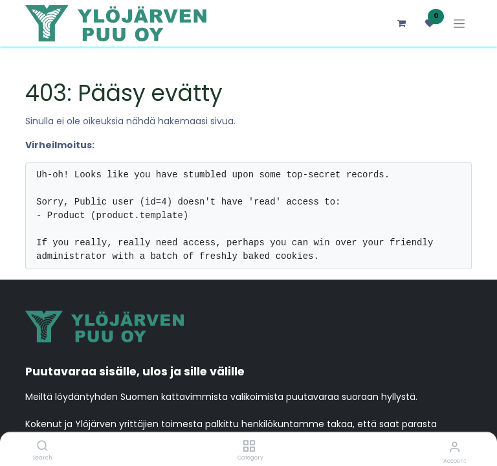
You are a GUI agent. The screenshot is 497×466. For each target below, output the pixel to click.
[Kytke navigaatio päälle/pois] (459, 23)
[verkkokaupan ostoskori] (401, 23)
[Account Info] (454, 447)
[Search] (42, 446)
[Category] (249, 446)
